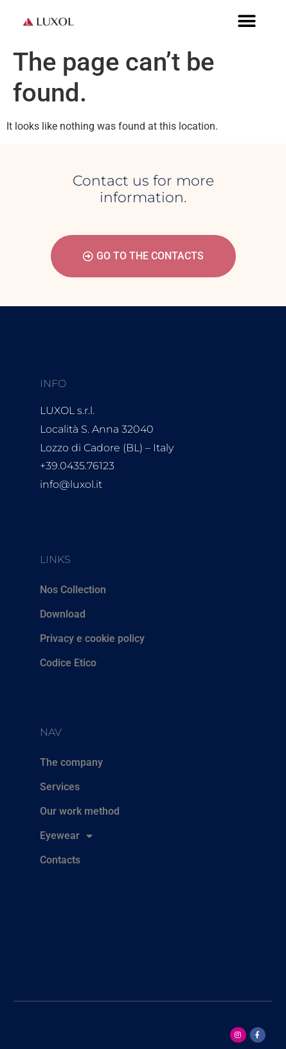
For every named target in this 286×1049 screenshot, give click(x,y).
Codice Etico (68, 663)
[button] (246, 20)
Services (60, 787)
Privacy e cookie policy (92, 638)
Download (62, 614)
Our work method (80, 811)
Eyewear (66, 835)
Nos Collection (73, 590)
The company (71, 762)
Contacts (60, 860)
